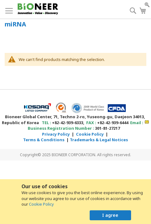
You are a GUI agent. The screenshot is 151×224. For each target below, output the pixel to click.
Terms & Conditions (43, 139)
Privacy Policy (56, 134)
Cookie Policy (41, 204)
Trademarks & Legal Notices (99, 139)
